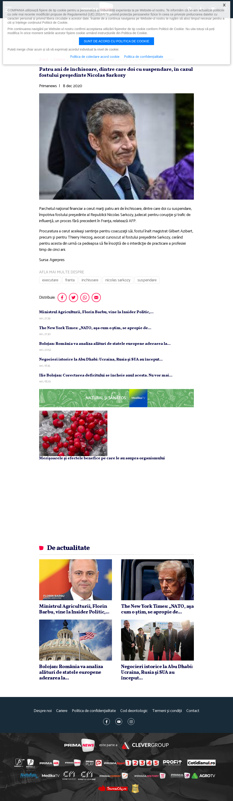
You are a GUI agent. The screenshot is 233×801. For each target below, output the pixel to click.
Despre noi (43, 711)
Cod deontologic (134, 711)
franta (70, 280)
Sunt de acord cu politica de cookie (116, 41)
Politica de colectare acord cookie (94, 56)
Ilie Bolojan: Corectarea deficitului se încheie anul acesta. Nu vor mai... (105, 375)
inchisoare (90, 280)
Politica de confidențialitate (94, 711)
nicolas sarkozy (117, 280)
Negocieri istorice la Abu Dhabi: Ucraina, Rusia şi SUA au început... (101, 359)
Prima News (79, 745)
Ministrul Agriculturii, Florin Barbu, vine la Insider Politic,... (96, 312)
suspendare (147, 280)
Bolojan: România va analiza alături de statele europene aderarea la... (105, 343)
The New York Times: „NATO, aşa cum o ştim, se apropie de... (95, 328)
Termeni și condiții (167, 711)
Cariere (61, 711)
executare (50, 280)
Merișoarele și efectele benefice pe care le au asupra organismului (102, 458)
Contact (192, 711)
